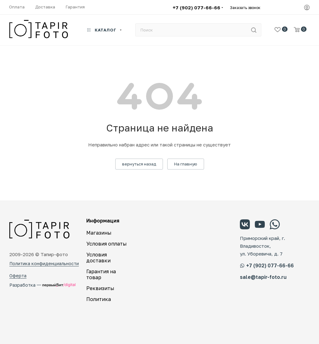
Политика (98, 299)
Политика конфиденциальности (44, 263)
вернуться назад (139, 163)
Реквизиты (100, 288)
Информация (102, 220)
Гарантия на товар (101, 274)
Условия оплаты (106, 244)
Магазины (99, 233)
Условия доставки (98, 257)
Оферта (17, 275)
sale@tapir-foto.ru (263, 277)
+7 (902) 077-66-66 (196, 7)
